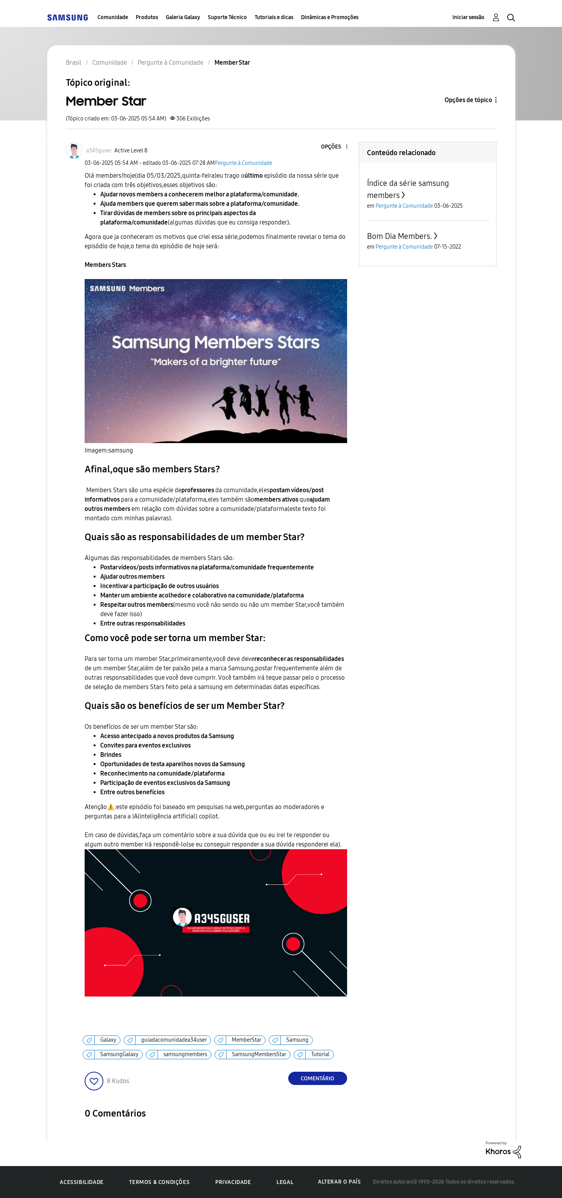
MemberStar (246, 1040)
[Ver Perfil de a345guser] (99, 150)
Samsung (297, 1040)
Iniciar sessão (468, 17)
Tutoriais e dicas (274, 17)
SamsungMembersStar (259, 1054)
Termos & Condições (159, 1182)
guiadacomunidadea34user (174, 1040)
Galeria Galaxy (183, 17)
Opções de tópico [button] (468, 100)
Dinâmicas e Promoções (329, 17)
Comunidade (113, 17)
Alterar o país (339, 1182)
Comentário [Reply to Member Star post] (317, 1078)
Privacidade (233, 1182)
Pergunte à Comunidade (243, 163)
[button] (333, 147)
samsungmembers (185, 1054)
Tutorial (320, 1054)
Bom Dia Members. (399, 236)
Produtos (147, 17)
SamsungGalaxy (119, 1054)
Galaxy (108, 1040)
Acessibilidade (81, 1182)
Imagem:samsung (109, 450)
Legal (285, 1182)
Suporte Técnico (227, 17)
